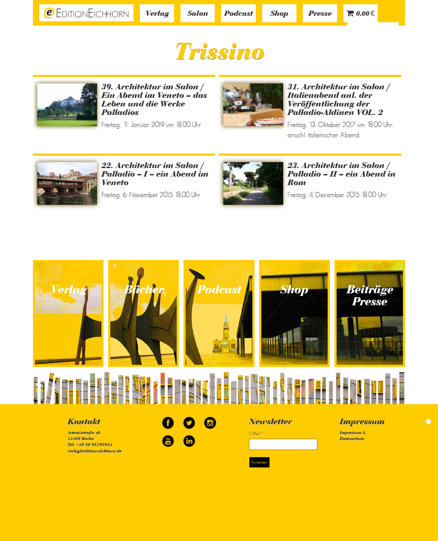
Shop (279, 14)
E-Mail (256, 433)
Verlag (157, 14)
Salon (197, 14)
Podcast (238, 14)
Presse (319, 14)
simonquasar (416, 421)
